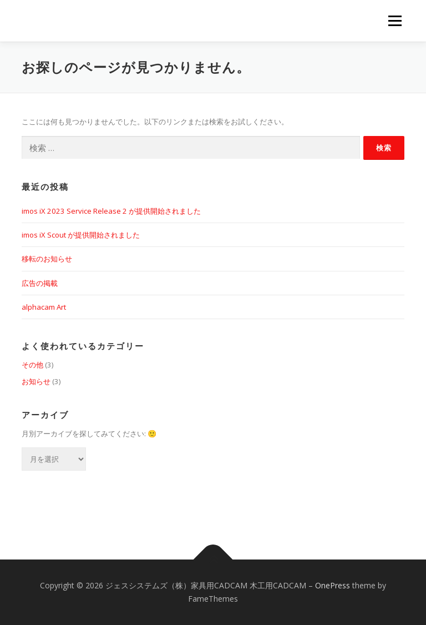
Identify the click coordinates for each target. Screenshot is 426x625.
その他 (32, 365)
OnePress (332, 585)
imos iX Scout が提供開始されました (81, 235)
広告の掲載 (40, 283)
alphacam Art (44, 307)
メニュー (394, 21)
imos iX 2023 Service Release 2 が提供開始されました (111, 211)
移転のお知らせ (47, 259)
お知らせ (36, 381)
